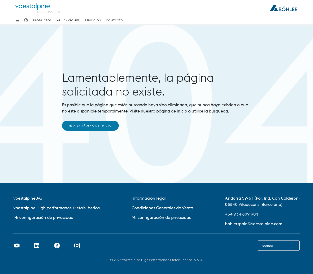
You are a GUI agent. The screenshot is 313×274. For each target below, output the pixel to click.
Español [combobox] (266, 246)
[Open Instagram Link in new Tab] (77, 245)
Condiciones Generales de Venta (162, 207)
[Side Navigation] (17, 20)
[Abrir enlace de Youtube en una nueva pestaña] (16, 245)
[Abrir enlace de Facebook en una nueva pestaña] (57, 245)
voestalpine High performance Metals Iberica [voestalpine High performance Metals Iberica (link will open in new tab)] (56, 207)
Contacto (114, 20)
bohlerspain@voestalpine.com (253, 223)
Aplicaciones (68, 20)
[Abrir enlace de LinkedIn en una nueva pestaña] (37, 245)
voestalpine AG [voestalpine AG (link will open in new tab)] (27, 198)
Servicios (93, 20)
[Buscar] (26, 20)
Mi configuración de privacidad (43, 217)
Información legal (149, 198)
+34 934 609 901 (241, 214)
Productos (42, 20)
